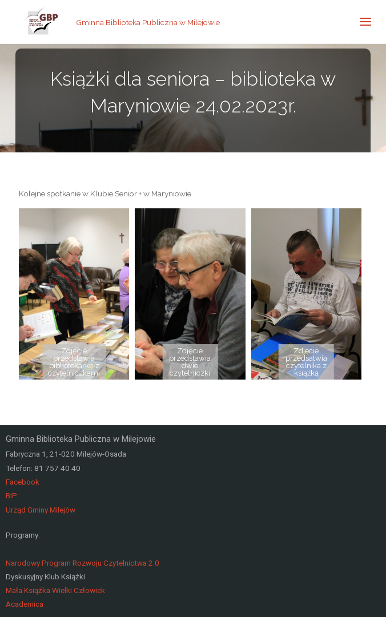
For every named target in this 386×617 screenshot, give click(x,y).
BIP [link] (11, 495)
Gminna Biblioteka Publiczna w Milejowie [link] (148, 21)
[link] (41, 21)
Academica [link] (24, 603)
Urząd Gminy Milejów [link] (40, 509)
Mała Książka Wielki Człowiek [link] (55, 590)
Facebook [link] (22, 481)
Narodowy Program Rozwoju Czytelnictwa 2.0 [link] (82, 562)
